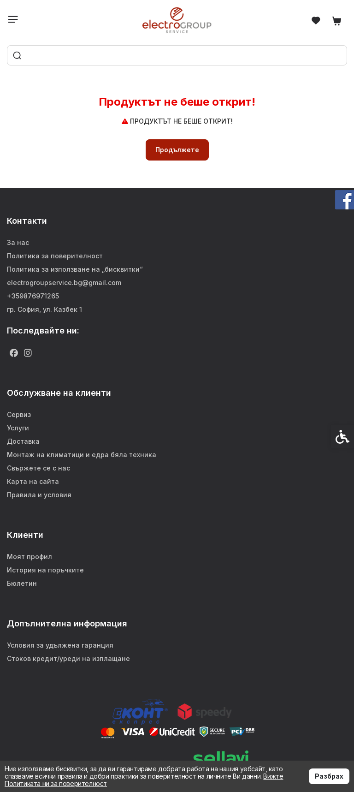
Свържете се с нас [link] (38, 468)
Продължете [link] (177, 150)
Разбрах (329, 776)
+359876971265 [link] (33, 296)
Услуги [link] (18, 428)
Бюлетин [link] (22, 583)
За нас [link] (18, 242)
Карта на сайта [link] (33, 481)
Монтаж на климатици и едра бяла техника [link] (81, 455)
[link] (177, 20)
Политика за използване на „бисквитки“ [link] (75, 269)
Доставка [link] (23, 441)
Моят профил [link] (29, 556)
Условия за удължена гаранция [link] (60, 645)
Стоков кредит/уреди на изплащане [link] (68, 658)
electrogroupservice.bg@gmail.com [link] (64, 282)
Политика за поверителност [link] (55, 256)
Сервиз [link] (19, 414)
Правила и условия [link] (39, 495)
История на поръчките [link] (45, 570)
